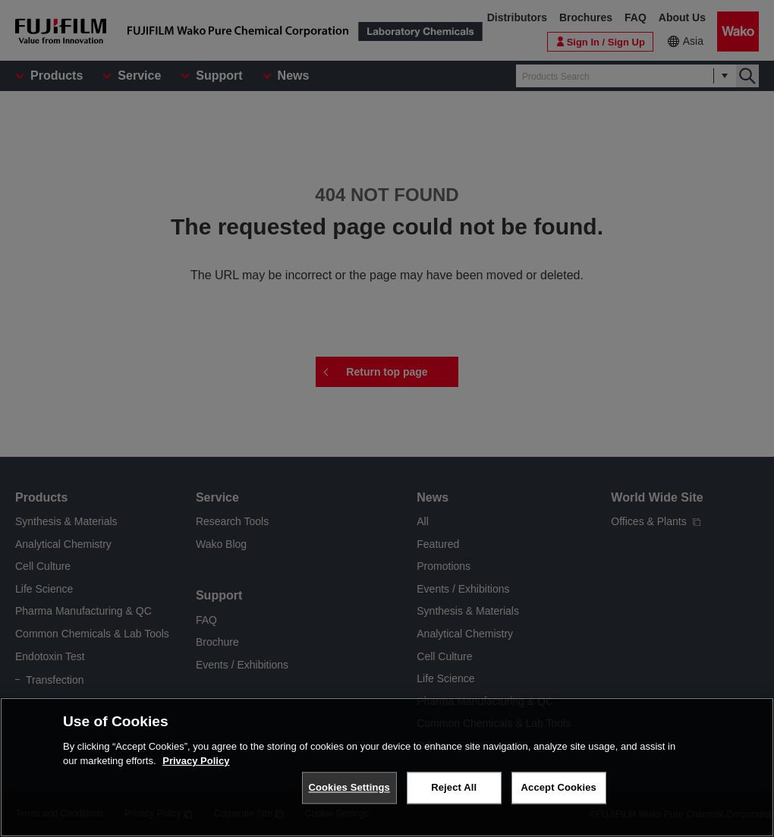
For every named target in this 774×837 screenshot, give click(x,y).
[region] (387, 767)
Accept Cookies (558, 787)
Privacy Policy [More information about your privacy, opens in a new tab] (195, 760)
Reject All (454, 787)
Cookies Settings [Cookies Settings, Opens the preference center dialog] (349, 787)
